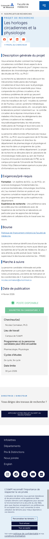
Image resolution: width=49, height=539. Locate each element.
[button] (4, 39)
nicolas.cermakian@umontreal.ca (16, 280)
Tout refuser (24, 523)
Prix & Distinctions (14, 452)
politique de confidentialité (25, 533)
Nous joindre (11, 458)
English (8, 464)
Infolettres (10, 440)
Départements (12, 446)
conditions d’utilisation (15, 536)
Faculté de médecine (23, 5)
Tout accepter (24, 528)
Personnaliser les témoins (24, 519)
